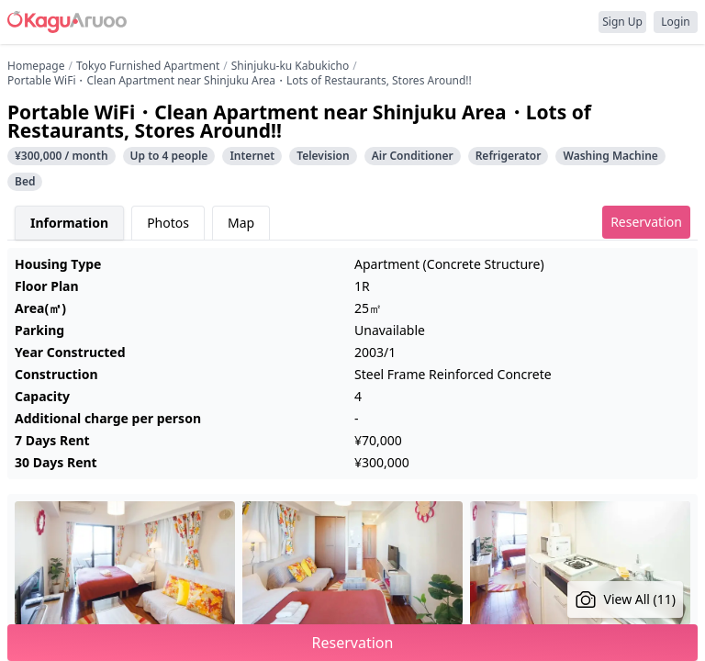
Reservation (646, 221)
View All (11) (626, 599)
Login (675, 21)
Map (241, 222)
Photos (168, 222)
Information (69, 222)
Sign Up (622, 21)
